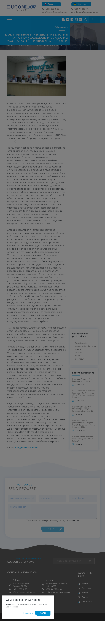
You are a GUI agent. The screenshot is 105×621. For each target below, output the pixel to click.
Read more (28, 613)
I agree (42, 613)
